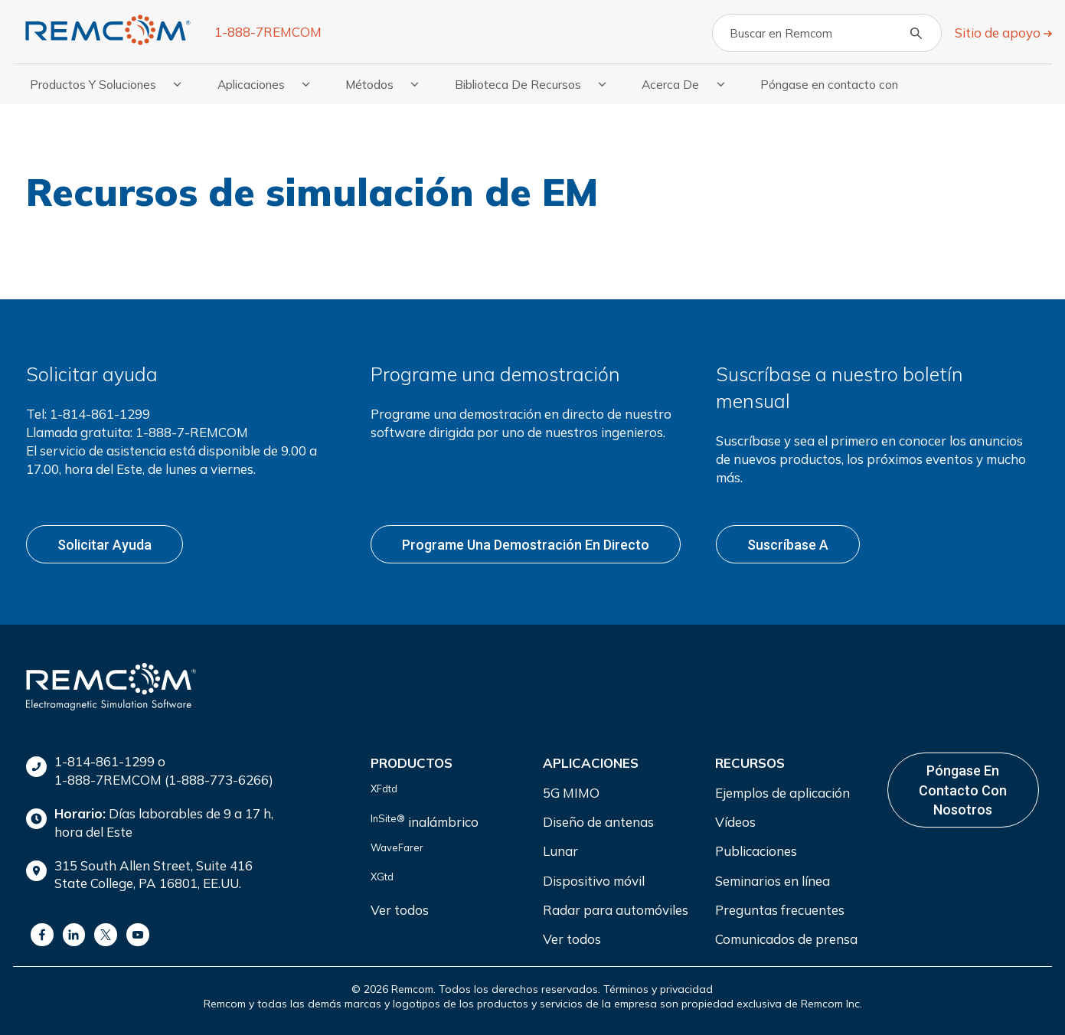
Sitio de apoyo (999, 32)
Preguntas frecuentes (779, 908)
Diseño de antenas (598, 819)
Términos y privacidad (658, 986)
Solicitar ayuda (104, 543)
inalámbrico (425, 818)
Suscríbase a (787, 543)
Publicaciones (756, 849)
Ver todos (400, 908)
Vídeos (735, 819)
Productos (411, 761)
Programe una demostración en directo (525, 543)
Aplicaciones (591, 761)
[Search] (827, 33)
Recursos (750, 761)
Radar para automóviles (615, 908)
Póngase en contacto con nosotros (963, 787)
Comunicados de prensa (786, 937)
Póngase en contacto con (829, 84)
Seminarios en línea (772, 878)
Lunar (560, 849)
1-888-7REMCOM (268, 32)
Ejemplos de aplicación (782, 790)
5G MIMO (571, 790)
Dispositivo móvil (594, 878)
